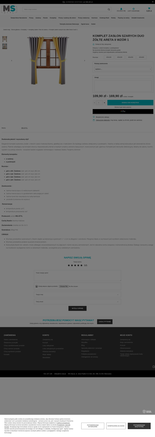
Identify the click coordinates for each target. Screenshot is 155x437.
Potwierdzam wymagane (93, 426)
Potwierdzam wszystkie (139, 426)
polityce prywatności (63, 423)
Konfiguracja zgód (116, 426)
